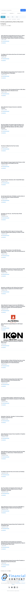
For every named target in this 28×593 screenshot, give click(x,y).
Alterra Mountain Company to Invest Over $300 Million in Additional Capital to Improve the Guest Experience (12, 507)
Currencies (9, 19)
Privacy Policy (17, 583)
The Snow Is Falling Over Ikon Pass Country (10, 145)
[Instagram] (17, 587)
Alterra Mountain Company (6, 41)
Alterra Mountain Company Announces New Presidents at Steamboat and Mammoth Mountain (13, 561)
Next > (10, 25)
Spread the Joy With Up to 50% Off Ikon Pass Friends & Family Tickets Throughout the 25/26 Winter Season (12, 288)
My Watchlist (11, 13)
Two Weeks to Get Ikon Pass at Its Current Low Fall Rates (12, 471)
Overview (3, 19)
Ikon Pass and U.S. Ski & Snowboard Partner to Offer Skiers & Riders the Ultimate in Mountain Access (13, 90)
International (14, 19)
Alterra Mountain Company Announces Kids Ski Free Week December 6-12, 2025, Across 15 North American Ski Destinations (13, 270)
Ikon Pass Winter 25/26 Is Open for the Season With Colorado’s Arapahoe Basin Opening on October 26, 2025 (12, 232)
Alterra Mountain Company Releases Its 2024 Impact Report (12, 324)
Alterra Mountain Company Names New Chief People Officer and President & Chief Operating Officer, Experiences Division (12, 380)
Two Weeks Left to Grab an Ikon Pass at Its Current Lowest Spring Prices (13, 55)
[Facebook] (12, 587)
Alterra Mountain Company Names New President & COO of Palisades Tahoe (12, 525)
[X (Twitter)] (9, 587)
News (6, 19)
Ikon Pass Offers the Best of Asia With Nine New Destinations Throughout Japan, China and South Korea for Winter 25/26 (13, 251)
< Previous (2, 25)
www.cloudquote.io (21, 580)
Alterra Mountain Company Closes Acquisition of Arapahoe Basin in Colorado (13, 434)
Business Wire (4, 60)
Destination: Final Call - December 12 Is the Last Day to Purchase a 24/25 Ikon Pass (12, 417)
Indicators (18, 13)
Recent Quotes (3, 13)
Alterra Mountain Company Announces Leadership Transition (11, 107)
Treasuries (18, 19)
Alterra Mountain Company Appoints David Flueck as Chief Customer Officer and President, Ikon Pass (13, 163)
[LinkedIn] (14, 587)
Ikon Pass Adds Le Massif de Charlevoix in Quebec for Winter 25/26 (12, 342)
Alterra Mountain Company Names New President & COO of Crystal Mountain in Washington (12, 72)
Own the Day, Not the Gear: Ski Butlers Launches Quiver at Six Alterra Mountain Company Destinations (13, 197)
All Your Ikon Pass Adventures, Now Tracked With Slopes (12, 179)
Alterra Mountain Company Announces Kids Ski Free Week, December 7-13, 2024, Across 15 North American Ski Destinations (13, 452)
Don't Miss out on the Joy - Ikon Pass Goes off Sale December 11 (11, 214)
